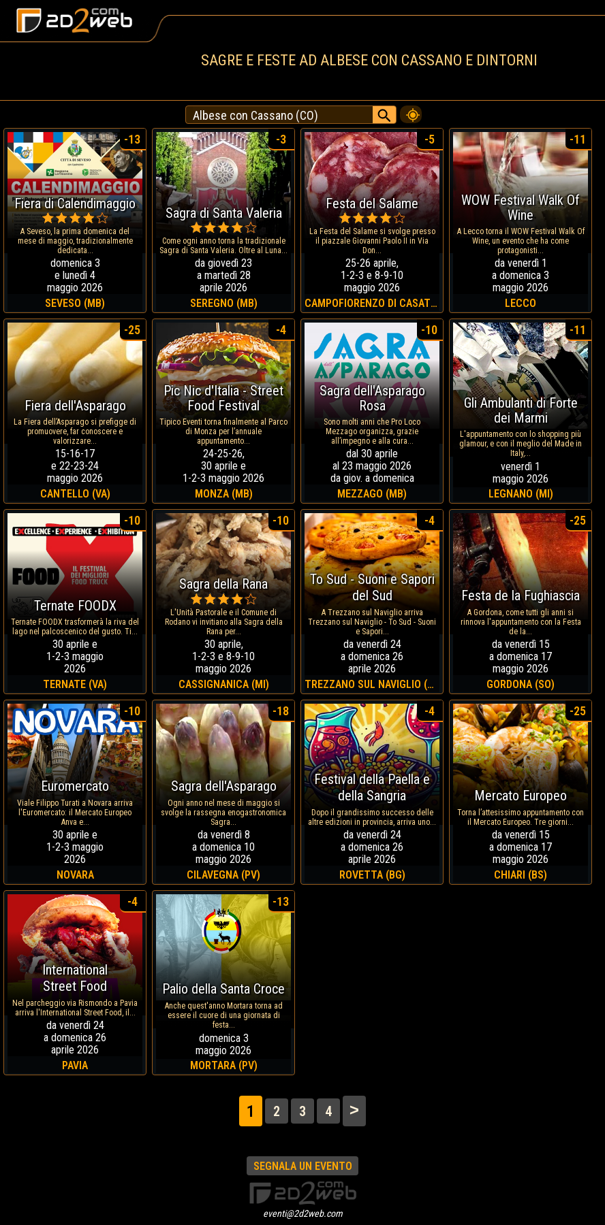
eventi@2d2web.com (303, 1213)
